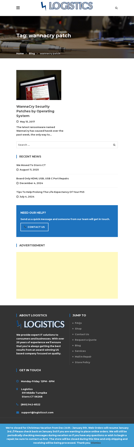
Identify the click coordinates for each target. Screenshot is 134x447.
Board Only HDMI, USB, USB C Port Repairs (42, 178)
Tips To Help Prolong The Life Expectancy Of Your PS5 (50, 192)
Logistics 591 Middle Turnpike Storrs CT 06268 (31, 393)
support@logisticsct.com (37, 412)
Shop (78, 328)
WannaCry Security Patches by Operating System (35, 111)
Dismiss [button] (96, 442)
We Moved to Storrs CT (31, 165)
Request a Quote (86, 339)
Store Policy (82, 362)
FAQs (78, 323)
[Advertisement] (67, 275)
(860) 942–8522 (30, 404)
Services (80, 351)
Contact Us (82, 334)
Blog (32, 53)
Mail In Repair (83, 356)
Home (20, 53)
